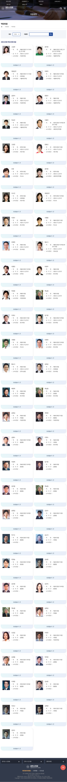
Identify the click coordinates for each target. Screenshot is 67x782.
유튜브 (41, 4)
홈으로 (1, 26)
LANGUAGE (57, 1)
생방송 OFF (24, 4)
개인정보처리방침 (26, 771)
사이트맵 (35, 771)
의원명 (25, 34)
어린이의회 (41, 1)
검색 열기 (61, 8)
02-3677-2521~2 (34, 775)
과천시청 (8, 4)
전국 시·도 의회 (27, 761)
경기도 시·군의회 (6, 761)
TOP (63, 767)
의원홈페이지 (24, 1)
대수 (10, 34)
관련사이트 (49, 761)
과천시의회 (8, 1)
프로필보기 (16, 65)
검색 (51, 34)
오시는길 (42, 771)
